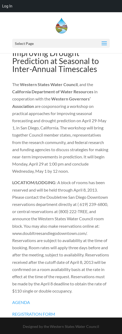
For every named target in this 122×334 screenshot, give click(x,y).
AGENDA (21, 302)
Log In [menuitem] (7, 6)
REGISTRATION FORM (33, 313)
